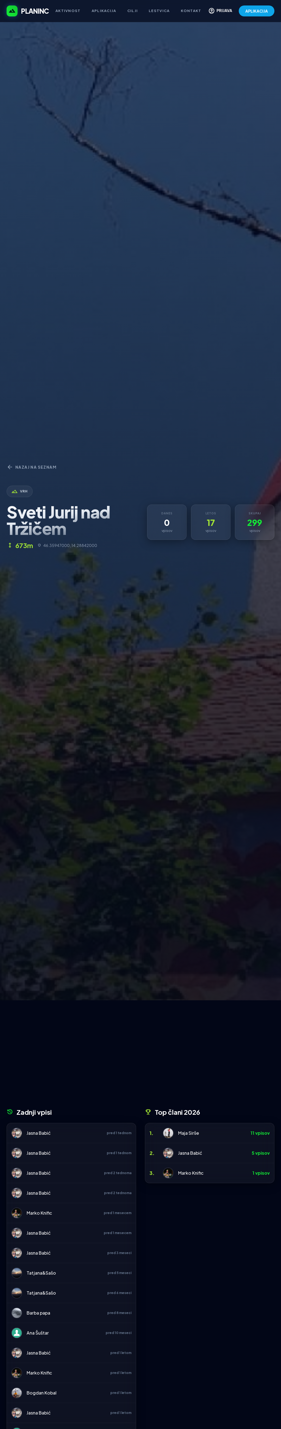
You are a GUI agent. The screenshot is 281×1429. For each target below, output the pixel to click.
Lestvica (159, 10)
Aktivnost (68, 10)
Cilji (132, 10)
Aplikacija (104, 10)
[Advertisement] (140, 1056)
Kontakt (191, 10)
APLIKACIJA (256, 10)
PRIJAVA (220, 11)
